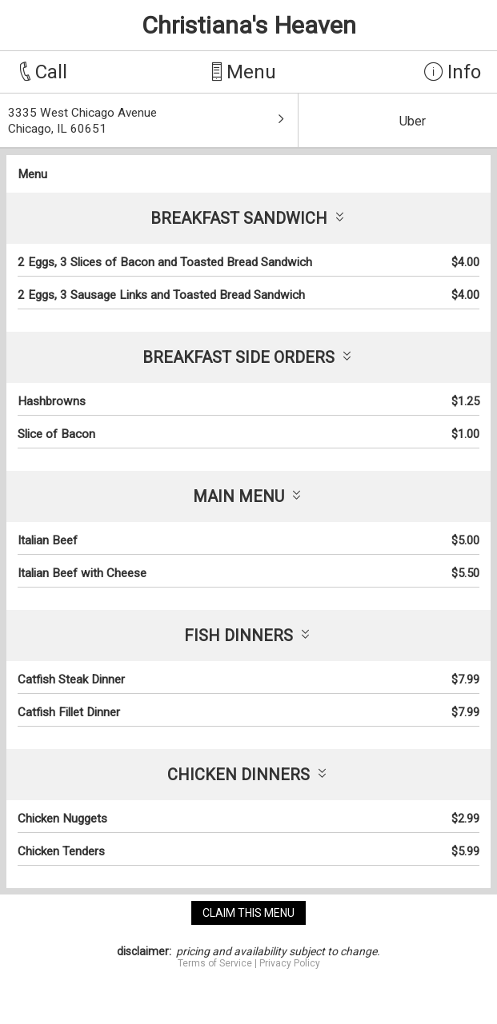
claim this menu (248, 912)
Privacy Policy (289, 963)
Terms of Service (215, 963)
